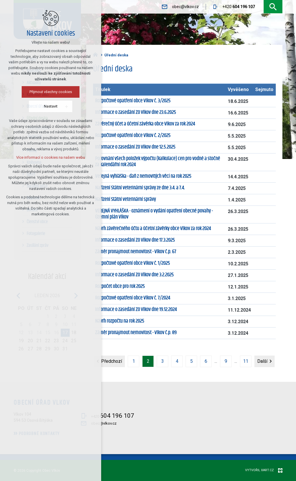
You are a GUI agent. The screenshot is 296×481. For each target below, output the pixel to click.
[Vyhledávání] (273, 6)
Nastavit (38, 106)
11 (245, 361)
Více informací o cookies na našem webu (38, 157)
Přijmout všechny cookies (38, 92)
